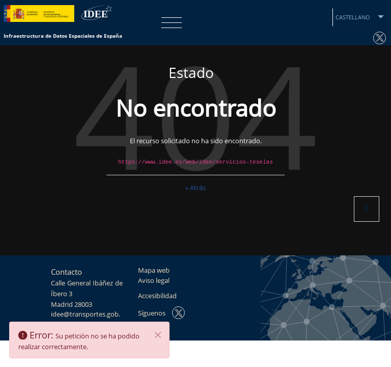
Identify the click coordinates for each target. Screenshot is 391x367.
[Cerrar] (158, 335)
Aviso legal (154, 280)
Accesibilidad (157, 296)
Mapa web (154, 270)
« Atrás (195, 188)
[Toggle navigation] (169, 23)
